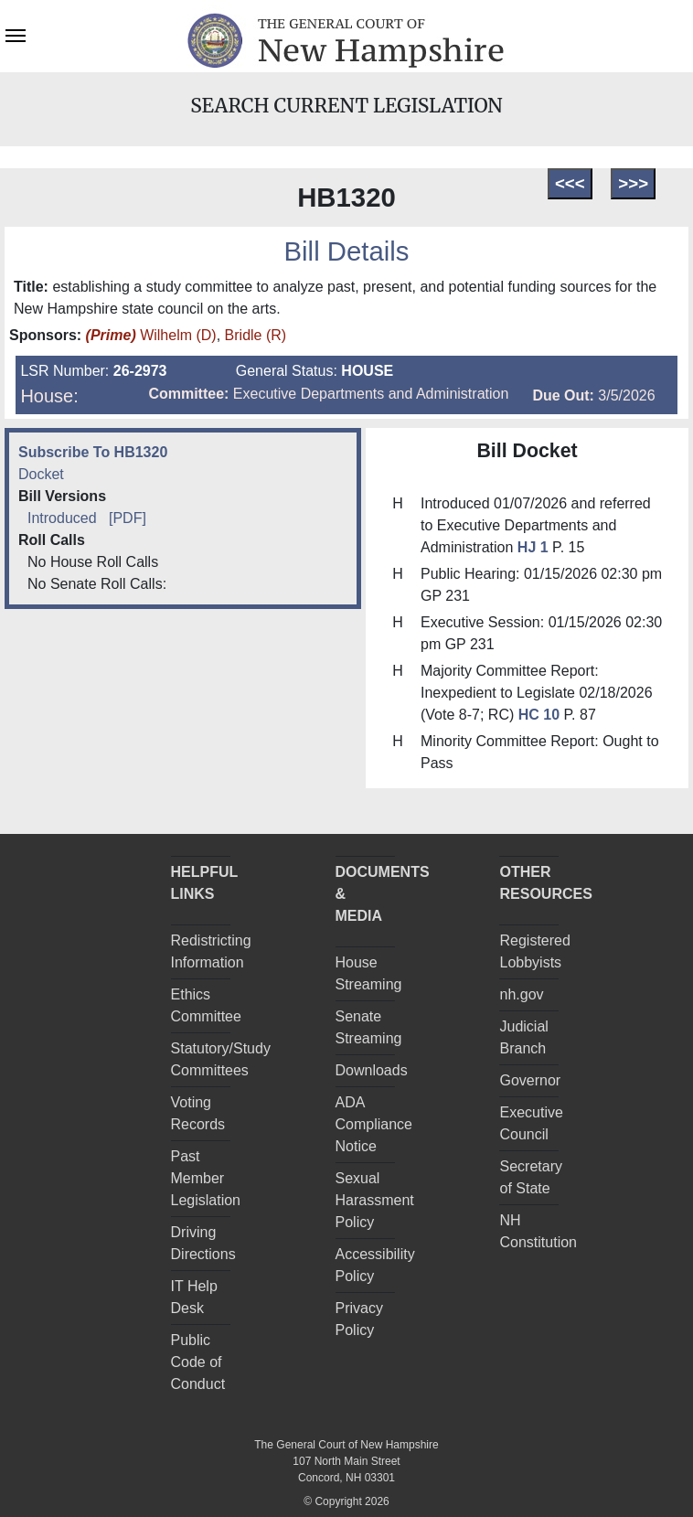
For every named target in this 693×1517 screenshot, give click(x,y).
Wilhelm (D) (151, 335)
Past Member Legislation (206, 1178)
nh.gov (521, 994)
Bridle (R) (256, 335)
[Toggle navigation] (15, 34)
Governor (529, 1080)
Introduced (62, 518)
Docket (41, 474)
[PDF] (127, 518)
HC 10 (539, 714)
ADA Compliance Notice (374, 1124)
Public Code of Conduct (198, 1362)
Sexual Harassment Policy (375, 1200)
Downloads (372, 1070)
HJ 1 (534, 547)
